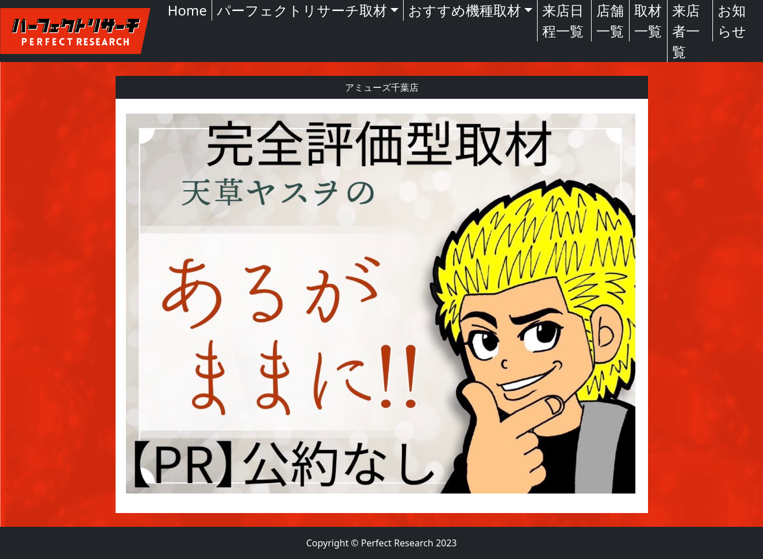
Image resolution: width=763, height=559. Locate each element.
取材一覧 (648, 20)
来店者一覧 (686, 31)
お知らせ (732, 20)
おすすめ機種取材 (464, 10)
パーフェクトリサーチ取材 (302, 10)
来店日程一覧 (563, 20)
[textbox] (381, 305)
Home (187, 10)
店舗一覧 (610, 20)
